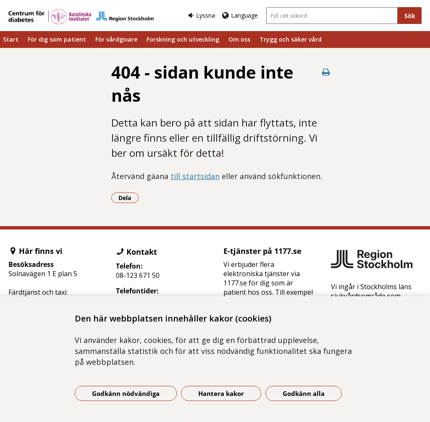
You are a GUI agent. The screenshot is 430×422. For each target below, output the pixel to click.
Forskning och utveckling (183, 39)
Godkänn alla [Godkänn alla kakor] (304, 393)
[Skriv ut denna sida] (326, 72)
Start (10, 39)
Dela (128, 197)
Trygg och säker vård (291, 39)
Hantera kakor (221, 393)
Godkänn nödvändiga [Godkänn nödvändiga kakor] (126, 393)
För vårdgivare (116, 39)
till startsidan (195, 176)
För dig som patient (57, 39)
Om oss (239, 39)
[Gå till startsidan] (81, 16)
